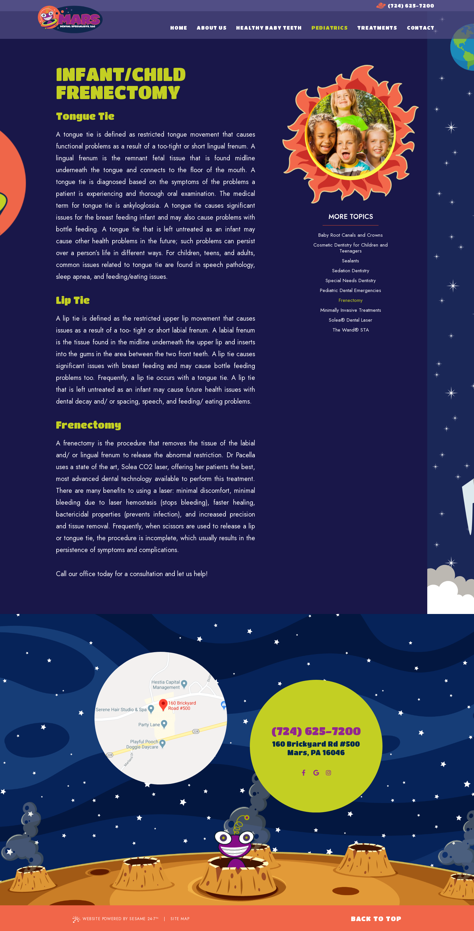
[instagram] (328, 773)
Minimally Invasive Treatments (350, 310)
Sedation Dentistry (350, 271)
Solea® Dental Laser (350, 320)
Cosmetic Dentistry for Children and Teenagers (350, 248)
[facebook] (303, 773)
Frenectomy (351, 300)
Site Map (180, 919)
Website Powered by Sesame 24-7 (115, 919)
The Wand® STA (350, 330)
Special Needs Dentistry (351, 280)
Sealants (350, 261)
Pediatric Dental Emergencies (350, 290)
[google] (316, 773)
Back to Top (376, 918)
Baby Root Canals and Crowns (350, 235)
